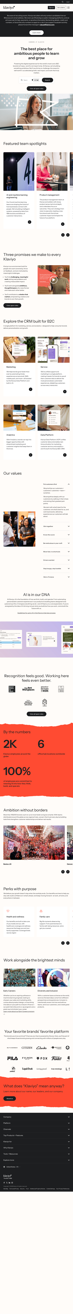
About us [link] (9, 1221)
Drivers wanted (56, 632)
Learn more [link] (36, 33)
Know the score (56, 606)
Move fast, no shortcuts (56, 623)
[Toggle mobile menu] (68, 7)
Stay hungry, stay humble (56, 640)
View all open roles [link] (36, 786)
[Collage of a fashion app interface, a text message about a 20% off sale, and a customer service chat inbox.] (54, 421)
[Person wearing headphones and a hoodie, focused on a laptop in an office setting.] (19, 255)
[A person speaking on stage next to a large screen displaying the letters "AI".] (19, 172)
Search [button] (47, 80)
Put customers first (56, 556)
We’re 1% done (56, 649)
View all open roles (36, 88)
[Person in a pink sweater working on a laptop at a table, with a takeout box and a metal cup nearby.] (54, 172)
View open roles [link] (12, 377)
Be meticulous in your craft (56, 615)
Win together (56, 598)
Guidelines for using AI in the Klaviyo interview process (36, 685)
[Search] (62, 2)
